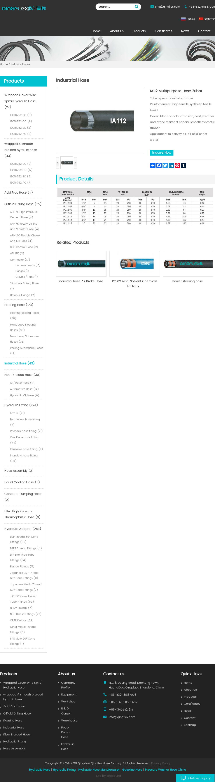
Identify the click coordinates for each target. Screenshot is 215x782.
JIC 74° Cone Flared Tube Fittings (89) (23, 599)
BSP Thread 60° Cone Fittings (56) (24, 540)
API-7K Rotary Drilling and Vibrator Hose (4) (24, 226)
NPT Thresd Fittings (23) (26, 614)
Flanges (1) (22, 271)
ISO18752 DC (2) (21, 164)
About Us (117, 31)
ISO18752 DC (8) (21, 115)
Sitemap (190, 725)
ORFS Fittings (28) (22, 620)
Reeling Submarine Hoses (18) (26, 351)
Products (139, 31)
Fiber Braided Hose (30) (22, 374)
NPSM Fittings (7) (21, 608)
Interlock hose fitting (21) (26, 431)
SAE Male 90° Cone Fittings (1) (22, 641)
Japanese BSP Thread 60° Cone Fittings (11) (24, 576)
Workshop (68, 701)
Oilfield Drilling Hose (17, 713)
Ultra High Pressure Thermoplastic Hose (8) (22, 514)
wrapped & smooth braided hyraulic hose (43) (20, 150)
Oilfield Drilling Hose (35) (23, 204)
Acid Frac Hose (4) (18, 192)
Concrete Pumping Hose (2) (22, 497)
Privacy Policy (160, 763)
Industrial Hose (13, 727)
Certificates (163, 31)
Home (96, 31)
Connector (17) (20, 259)
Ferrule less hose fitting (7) (25, 422)
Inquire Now (161, 152)
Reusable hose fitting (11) (26, 449)
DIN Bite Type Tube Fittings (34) (22, 557)
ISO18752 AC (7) (21, 182)
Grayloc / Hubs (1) (27, 277)
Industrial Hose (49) (19, 363)
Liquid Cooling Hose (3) (22, 482)
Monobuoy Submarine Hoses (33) (24, 339)
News (185, 31)
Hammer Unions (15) (28, 265)
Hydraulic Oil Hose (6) (24, 395)
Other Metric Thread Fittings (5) (23, 630)
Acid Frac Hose (13, 706)
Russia (191, 19)
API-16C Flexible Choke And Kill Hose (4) (25, 238)
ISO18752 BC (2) (20, 128)
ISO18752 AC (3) (21, 134)
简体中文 (210, 19)
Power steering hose (187, 281)
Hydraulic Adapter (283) (22, 529)
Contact (204, 31)
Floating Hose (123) (18, 305)
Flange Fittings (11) (22, 566)
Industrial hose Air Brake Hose (81, 281)
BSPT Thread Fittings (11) (26, 548)
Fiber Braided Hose (16, 734)
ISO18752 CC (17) (21, 170)
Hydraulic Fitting (14, 741)
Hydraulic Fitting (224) (21, 405)
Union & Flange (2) (22, 295)
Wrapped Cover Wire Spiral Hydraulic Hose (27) (20, 101)
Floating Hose (12, 720)
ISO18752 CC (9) (21, 121)
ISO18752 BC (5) (21, 176)
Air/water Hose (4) (22, 382)
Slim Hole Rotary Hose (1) (24, 286)
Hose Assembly (14, 748)
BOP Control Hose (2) (24, 247)
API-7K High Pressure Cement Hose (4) (23, 215)
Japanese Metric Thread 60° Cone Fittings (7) (26, 587)
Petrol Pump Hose (65, 732)
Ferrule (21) (17, 413)
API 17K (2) (17, 253)
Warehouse (69, 720)
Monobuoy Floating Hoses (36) (23, 327)
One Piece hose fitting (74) (24, 440)
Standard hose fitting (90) (24, 458)
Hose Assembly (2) (19, 470)
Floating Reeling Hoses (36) (24, 316)
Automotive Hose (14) (24, 389)
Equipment (69, 694)
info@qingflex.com (167, 6)
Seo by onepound (108, 776)
